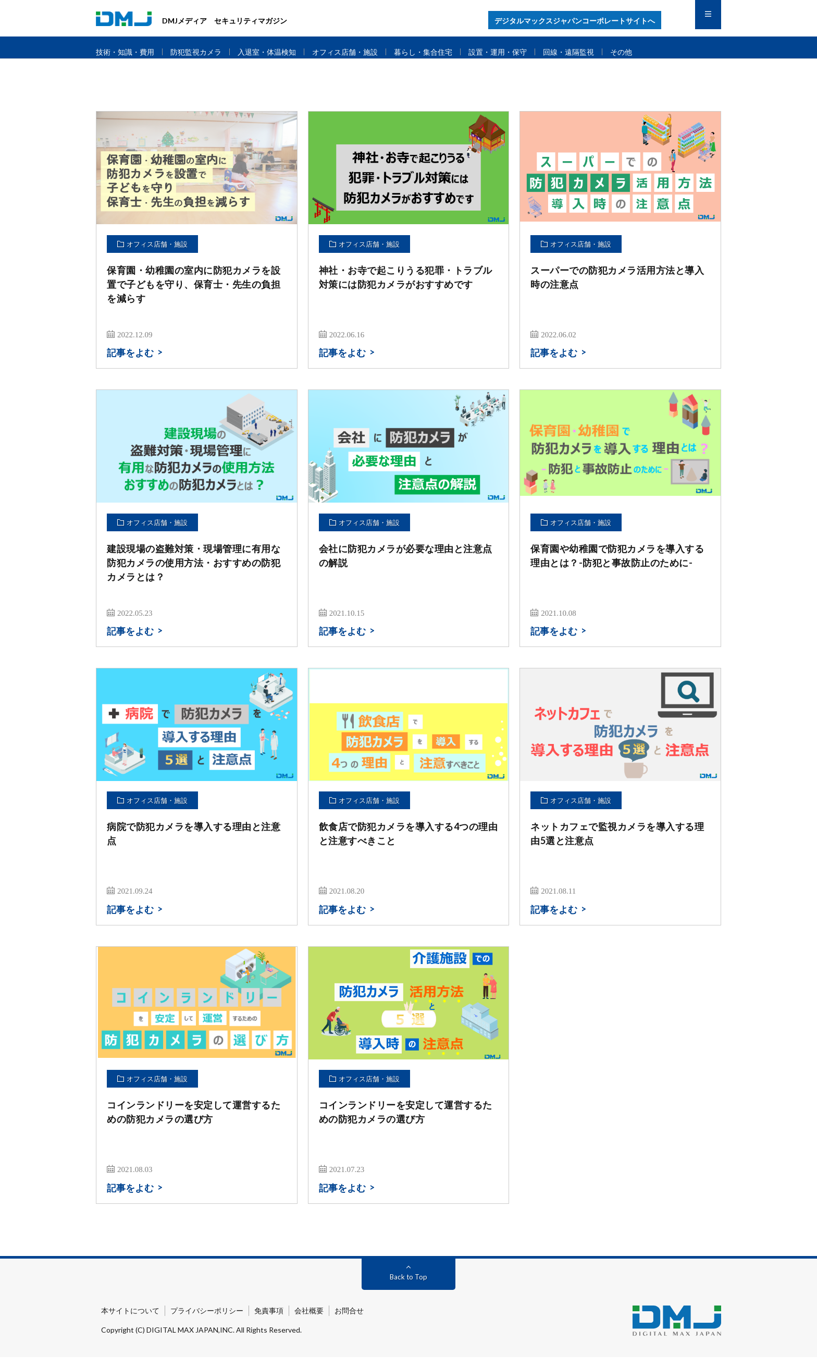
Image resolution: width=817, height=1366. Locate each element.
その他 (650, 52)
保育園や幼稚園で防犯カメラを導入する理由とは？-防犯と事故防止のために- (617, 564)
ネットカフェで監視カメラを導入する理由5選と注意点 (617, 843)
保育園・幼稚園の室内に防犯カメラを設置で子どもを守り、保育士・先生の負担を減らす (193, 293)
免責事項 (268, 1319)
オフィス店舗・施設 (359, 52)
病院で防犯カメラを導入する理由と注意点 (193, 843)
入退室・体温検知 (276, 52)
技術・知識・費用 (127, 52)
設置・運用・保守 (520, 52)
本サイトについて (130, 1319)
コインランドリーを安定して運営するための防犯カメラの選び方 (193, 1121)
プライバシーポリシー (206, 1319)
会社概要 (309, 1319)
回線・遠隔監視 (595, 52)
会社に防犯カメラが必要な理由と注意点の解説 (405, 564)
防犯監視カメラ (202, 52)
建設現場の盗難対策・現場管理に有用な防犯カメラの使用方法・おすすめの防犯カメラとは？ (193, 571)
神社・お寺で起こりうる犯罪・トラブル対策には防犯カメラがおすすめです (405, 286)
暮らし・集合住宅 (442, 52)
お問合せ (349, 1319)
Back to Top (408, 1285)
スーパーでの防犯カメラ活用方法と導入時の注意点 (617, 286)
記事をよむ (130, 362)
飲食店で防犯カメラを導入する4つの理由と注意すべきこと (408, 843)
